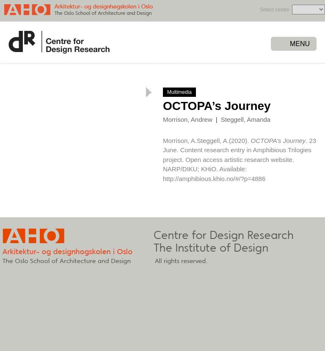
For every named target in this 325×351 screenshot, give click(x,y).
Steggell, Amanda (246, 119)
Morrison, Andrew (187, 119)
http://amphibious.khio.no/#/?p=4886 (214, 178)
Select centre (274, 10)
